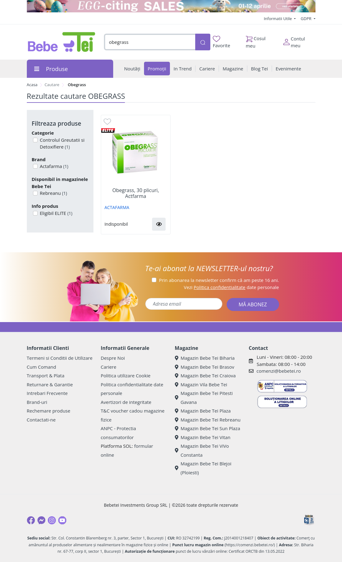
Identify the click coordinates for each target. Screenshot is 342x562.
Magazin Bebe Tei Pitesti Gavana (204, 397)
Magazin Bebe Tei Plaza (203, 411)
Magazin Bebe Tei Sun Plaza (207, 428)
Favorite (221, 42)
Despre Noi (113, 358)
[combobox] (149, 42)
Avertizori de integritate (126, 402)
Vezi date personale (231, 287)
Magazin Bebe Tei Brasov (204, 367)
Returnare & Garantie (50, 384)
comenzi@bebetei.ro (279, 371)
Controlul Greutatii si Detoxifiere (61, 143)
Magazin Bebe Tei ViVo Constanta (202, 450)
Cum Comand (41, 367)
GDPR (306, 18)
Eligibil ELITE (55, 213)
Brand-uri (37, 402)
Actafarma (53, 166)
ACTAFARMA (117, 207)
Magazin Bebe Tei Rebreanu (208, 420)
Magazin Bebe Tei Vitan (203, 437)
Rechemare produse (48, 411)
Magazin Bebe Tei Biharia (205, 358)
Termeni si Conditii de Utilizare (60, 358)
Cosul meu (256, 40)
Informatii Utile (278, 18)
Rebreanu (53, 193)
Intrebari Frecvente (47, 393)
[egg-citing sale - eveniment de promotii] (171, 6)
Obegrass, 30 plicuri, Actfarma (135, 193)
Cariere (109, 367)
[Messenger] (41, 520)
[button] (159, 224)
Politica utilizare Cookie (125, 375)
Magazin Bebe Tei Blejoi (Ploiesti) (203, 468)
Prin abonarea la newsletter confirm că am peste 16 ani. (219, 280)
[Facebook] (31, 520)
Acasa (32, 84)
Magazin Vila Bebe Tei (201, 384)
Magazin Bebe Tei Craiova (205, 375)
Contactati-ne (41, 420)
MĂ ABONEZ (253, 304)
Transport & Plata (45, 375)
